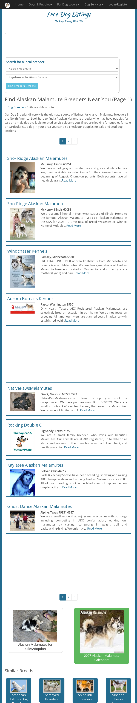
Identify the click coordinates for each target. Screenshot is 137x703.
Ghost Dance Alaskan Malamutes (39, 506)
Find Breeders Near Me (22, 86)
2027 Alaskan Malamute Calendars (102, 636)
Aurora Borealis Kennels (30, 298)
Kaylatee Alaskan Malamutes (35, 465)
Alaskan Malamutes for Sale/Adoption (35, 630)
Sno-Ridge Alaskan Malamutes (36, 203)
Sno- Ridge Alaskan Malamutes (37, 158)
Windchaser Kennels (27, 251)
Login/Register (118, 4)
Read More (69, 180)
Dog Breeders (16, 107)
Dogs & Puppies (40, 4)
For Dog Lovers (68, 4)
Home (19, 4)
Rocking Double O (24, 425)
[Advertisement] (68, 44)
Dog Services (93, 4)
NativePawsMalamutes (29, 388)
